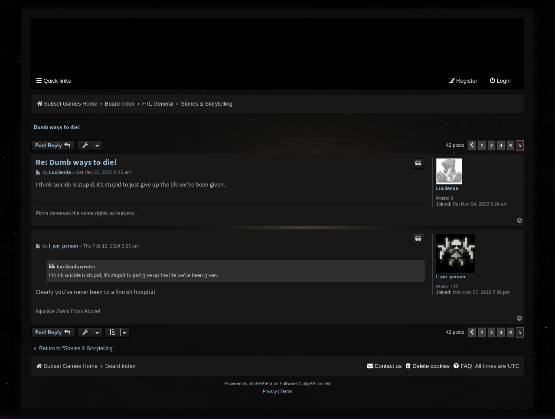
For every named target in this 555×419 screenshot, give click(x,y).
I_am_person (450, 277)
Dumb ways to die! (57, 128)
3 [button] (501, 146)
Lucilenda (447, 189)
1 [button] (481, 146)
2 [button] (491, 146)
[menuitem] (500, 82)
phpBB (254, 385)
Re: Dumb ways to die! (76, 163)
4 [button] (510, 146)
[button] (471, 146)
